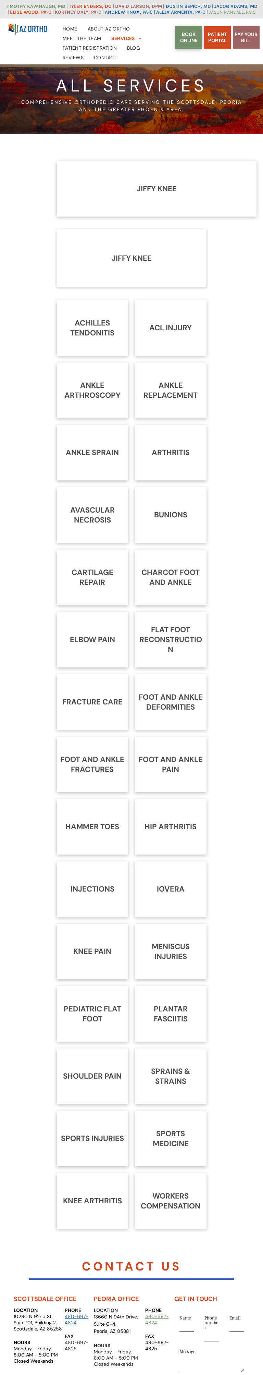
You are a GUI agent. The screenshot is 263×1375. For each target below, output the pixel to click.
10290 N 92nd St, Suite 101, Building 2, (35, 1319)
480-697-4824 (76, 1319)
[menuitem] (70, 27)
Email (235, 1318)
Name (185, 1318)
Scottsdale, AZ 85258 (38, 1329)
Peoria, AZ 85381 (112, 1331)
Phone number (211, 1323)
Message (187, 1351)
